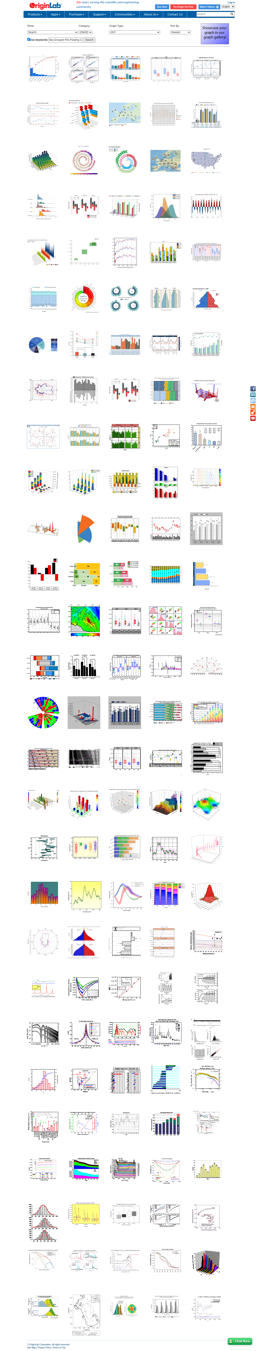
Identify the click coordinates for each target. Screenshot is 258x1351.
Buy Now (162, 6)
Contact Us (175, 14)
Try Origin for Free (183, 6)
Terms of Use (59, 1347)
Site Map (31, 1347)
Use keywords (39, 39)
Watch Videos (209, 6)
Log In (231, 2)
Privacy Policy (44, 1347)
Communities (125, 14)
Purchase (76, 14)
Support (99, 14)
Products (35, 14)
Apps (55, 14)
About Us (151, 14)
